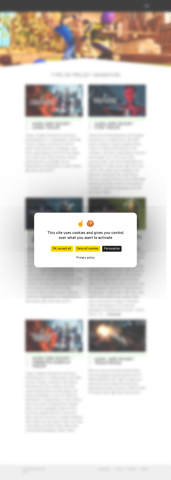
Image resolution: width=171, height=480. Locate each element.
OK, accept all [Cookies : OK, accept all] (62, 249)
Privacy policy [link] (85, 258)
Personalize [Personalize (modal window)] (112, 249)
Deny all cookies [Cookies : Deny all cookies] (87, 249)
